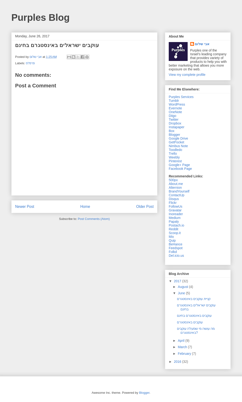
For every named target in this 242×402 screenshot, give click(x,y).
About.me (176, 184)
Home (85, 207)
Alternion (175, 187)
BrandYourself (179, 191)
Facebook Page (180, 169)
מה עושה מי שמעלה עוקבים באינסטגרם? (196, 330)
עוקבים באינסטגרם (190, 322)
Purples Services (181, 97)
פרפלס (30, 63)
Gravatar (175, 210)
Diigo (172, 116)
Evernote (175, 108)
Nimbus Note (178, 146)
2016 (178, 362)
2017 (178, 281)
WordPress (177, 104)
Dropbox (175, 123)
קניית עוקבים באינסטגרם (193, 299)
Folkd (173, 252)
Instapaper (176, 127)
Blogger (174, 135)
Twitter (173, 119)
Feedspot (175, 248)
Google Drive (178, 138)
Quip (172, 240)
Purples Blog (40, 17)
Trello (173, 153)
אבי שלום (202, 44)
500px (173, 180)
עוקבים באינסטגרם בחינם (194, 315)
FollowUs (175, 206)
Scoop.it (175, 233)
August (183, 287)
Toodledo (175, 150)
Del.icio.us (176, 255)
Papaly (174, 221)
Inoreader (176, 214)
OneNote (175, 112)
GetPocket (176, 142)
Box (171, 131)
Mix (171, 237)
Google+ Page (179, 165)
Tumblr (174, 101)
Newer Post (24, 207)
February (185, 353)
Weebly (174, 157)
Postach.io (176, 225)
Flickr (173, 203)
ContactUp (176, 195)
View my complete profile (187, 75)
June (182, 293)
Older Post (145, 207)
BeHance (175, 244)
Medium (175, 218)
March (183, 347)
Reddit (173, 229)
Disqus (174, 199)
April (181, 340)
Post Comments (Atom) (94, 219)
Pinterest (175, 161)
